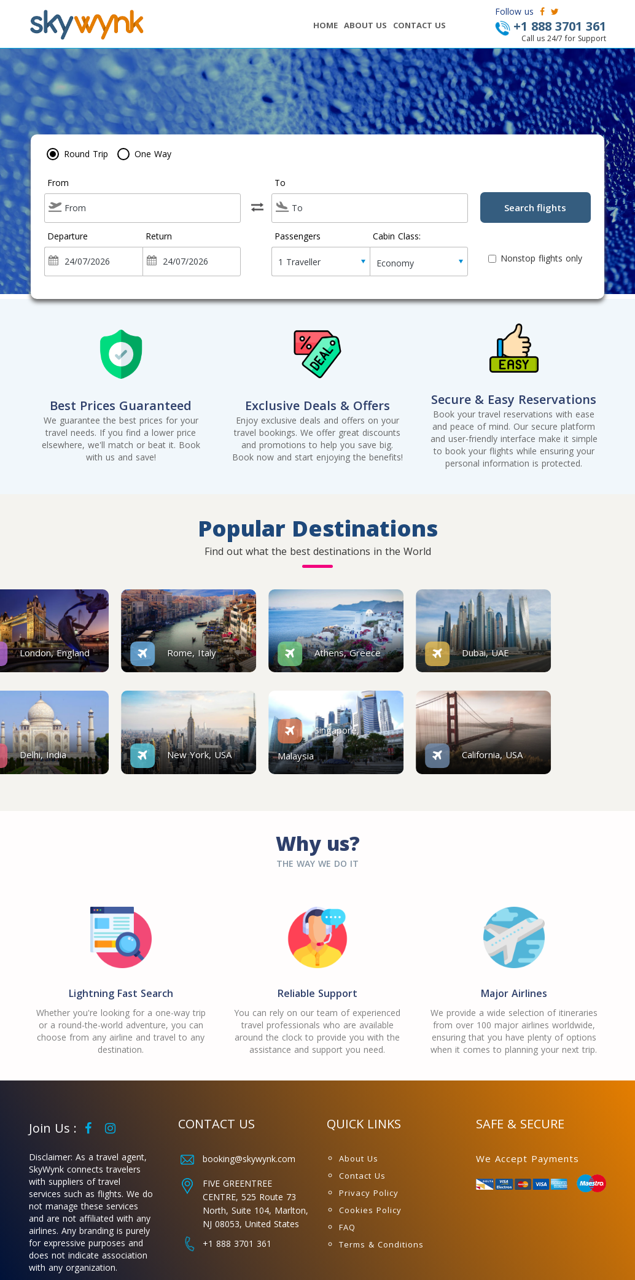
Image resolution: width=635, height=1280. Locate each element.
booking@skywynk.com (249, 1159)
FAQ (347, 1227)
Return (159, 236)
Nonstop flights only (535, 258)
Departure (67, 236)
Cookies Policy (370, 1210)
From (58, 183)
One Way (152, 154)
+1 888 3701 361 (237, 1243)
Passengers (298, 236)
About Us (358, 1158)
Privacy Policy (369, 1192)
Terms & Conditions (381, 1244)
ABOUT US (365, 25)
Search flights (535, 207)
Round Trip (86, 154)
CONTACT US (419, 25)
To (280, 183)
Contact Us (362, 1175)
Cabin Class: (397, 236)
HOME (325, 25)
